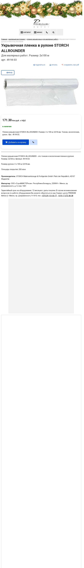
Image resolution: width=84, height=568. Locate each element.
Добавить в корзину (17, 142)
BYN (79, 1)
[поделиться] (39, 65)
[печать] (53, 65)
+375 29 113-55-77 (49, 196)
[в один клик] (33, 142)
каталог (26, 32)
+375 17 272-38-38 (65, 196)
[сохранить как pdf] (70, 65)
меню (38, 32)
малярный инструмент (17, 39)
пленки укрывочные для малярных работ (42, 39)
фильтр (7, 72)
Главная (4, 39)
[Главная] (41, 27)
